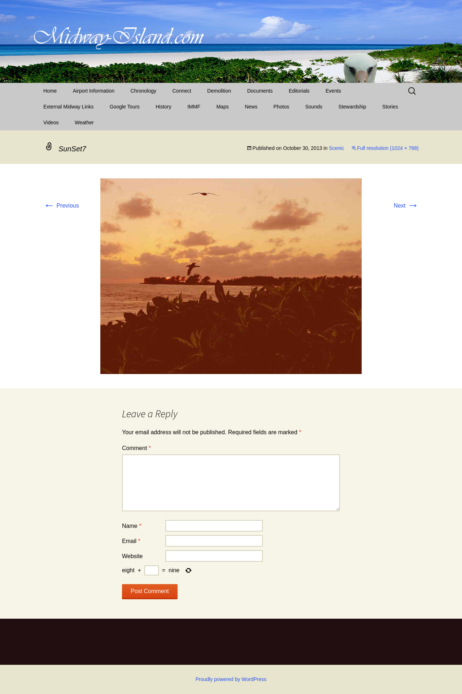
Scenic (336, 148)
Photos (281, 107)
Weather (84, 122)
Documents (260, 91)
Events (333, 91)
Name (131, 526)
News (251, 107)
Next (406, 206)
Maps (222, 107)
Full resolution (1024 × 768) (388, 148)
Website (132, 556)
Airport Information (93, 91)
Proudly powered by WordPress (231, 679)
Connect (182, 91)
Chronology (143, 91)
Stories (390, 107)
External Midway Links (68, 107)
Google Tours (125, 107)
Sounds (313, 107)
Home (50, 91)
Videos (51, 122)
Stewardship (352, 107)
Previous (61, 206)
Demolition (219, 91)
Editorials (299, 91)
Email (131, 541)
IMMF (193, 107)
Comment (136, 448)
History (163, 107)
